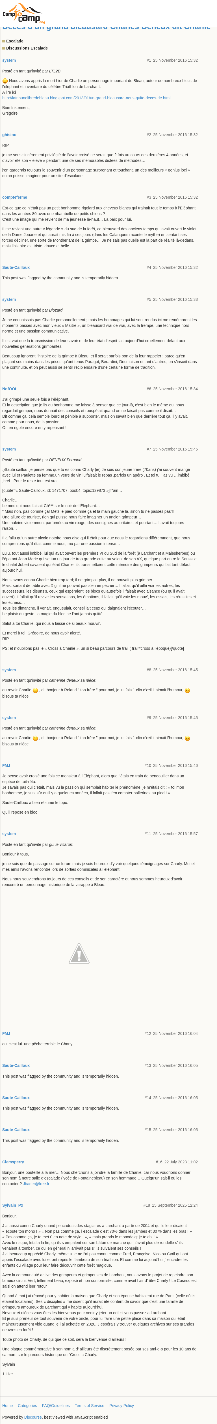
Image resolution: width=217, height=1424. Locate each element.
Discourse (33, 1417)
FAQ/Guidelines (56, 1405)
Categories (27, 1405)
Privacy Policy (121, 1405)
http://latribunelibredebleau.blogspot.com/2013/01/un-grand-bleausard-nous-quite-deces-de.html (86, 98)
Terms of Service (89, 1405)
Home (7, 1405)
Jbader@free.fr (36, 1183)
